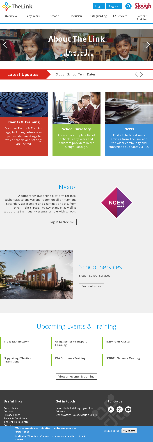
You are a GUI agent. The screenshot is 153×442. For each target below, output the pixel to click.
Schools (54, 16)
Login (98, 6)
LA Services (120, 16)
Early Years (33, 16)
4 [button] (71, 55)
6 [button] (78, 55)
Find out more (91, 286)
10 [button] (92, 55)
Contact (8, 425)
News (129, 128)
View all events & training (76, 376)
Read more (76, 52)
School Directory (76, 129)
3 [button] (68, 55)
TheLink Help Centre (16, 422)
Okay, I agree (111, 430)
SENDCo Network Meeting (123, 358)
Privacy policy (12, 415)
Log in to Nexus (62, 222)
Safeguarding (98, 16)
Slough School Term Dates (76, 74)
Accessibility (11, 408)
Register (114, 6)
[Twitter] (119, 409)
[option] (76, 45)
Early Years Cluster (118, 341)
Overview (11, 16)
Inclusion (76, 16)
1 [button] (61, 55)
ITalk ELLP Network (16, 341)
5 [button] (75, 55)
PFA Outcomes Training (70, 358)
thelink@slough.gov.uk (78, 408)
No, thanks (129, 430)
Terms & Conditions (15, 418)
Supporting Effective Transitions (17, 359)
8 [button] (85, 55)
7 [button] (82, 55)
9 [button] (88, 55)
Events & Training (24, 122)
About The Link (76, 39)
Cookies (8, 411)
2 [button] (65, 55)
